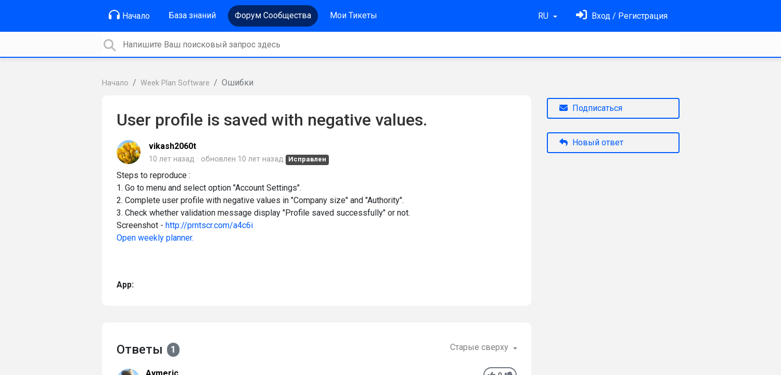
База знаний (192, 15)
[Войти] (622, 16)
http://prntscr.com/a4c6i (209, 225)
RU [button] (544, 16)
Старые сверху (480, 347)
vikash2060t (172, 146)
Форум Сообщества (273, 15)
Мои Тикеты (353, 15)
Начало (129, 15)
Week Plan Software (175, 83)
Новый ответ (591, 142)
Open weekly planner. (155, 238)
